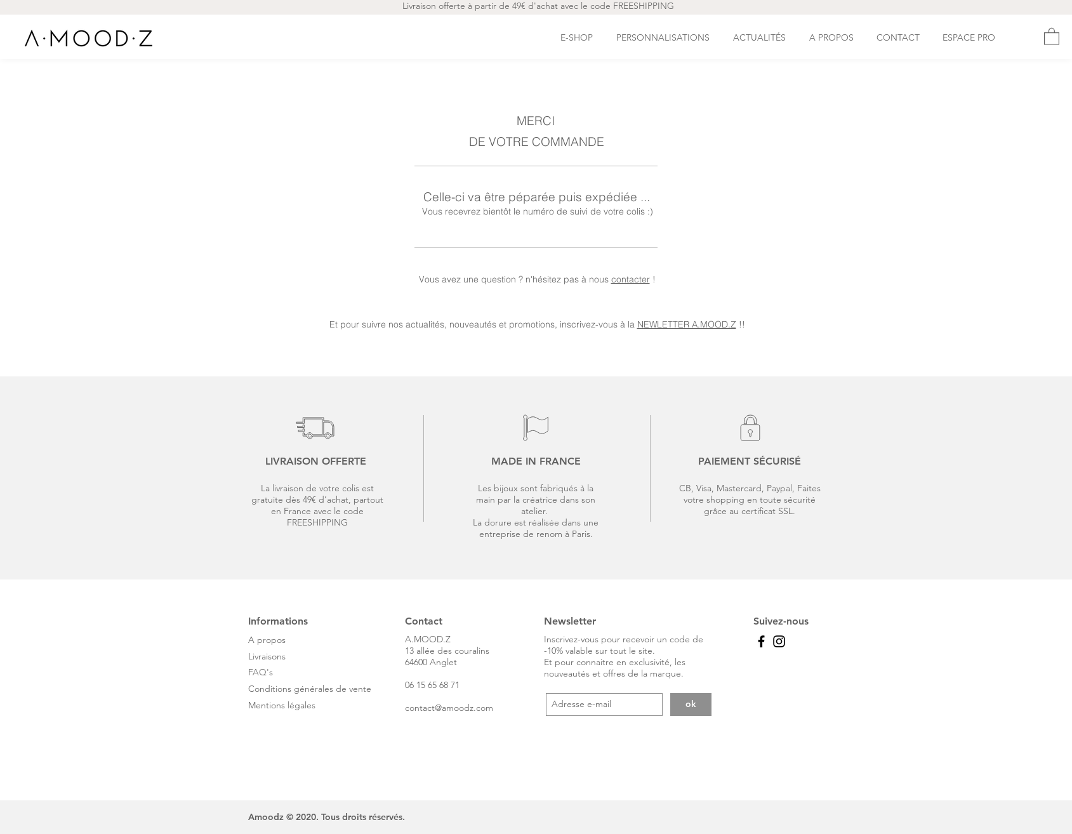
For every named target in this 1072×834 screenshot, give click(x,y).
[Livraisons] (300, 657)
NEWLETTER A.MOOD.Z (686, 324)
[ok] (690, 704)
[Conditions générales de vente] (313, 689)
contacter (630, 279)
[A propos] (300, 640)
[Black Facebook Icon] (761, 641)
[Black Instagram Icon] (779, 641)
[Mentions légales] (300, 706)
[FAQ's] (263, 673)
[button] (1051, 36)
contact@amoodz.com (449, 707)
